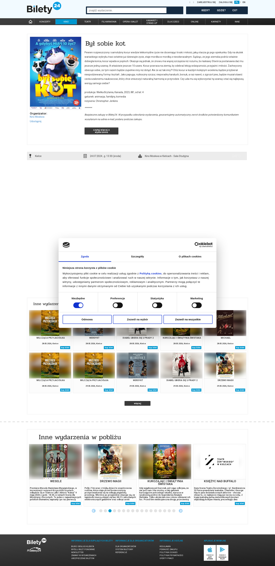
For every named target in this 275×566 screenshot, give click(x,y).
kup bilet (65, 347)
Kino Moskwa (37, 116)
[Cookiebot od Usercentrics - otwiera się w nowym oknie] (197, 244)
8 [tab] (133, 511)
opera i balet (130, 21)
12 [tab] (151, 511)
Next (181, 511)
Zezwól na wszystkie (188, 319)
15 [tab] (165, 511)
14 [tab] (160, 511)
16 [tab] (169, 511)
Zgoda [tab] (85, 256)
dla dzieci (173, 21)
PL (237, 2)
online (195, 21)
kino (66, 21)
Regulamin (165, 546)
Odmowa (87, 319)
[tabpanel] (55, 475)
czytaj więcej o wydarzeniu (101, 131)
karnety (216, 21)
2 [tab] (105, 511)
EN (244, 2)
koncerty (44, 21)
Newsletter (77, 552)
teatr (87, 21)
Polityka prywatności (171, 555)
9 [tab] (137, 511)
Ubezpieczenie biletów (82, 558)
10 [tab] (142, 511)
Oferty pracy (167, 558)
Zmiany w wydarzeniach (83, 555)
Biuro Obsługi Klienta (82, 546)
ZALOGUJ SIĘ (226, 2)
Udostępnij (35, 121)
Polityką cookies (151, 273)
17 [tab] (174, 511)
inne (237, 21)
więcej (137, 403)
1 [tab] (101, 511)
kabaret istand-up (151, 21)
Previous (94, 511)
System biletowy (124, 549)
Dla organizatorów (125, 546)
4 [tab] (114, 511)
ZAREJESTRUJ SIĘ (206, 2)
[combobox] (126, 10)
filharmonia (109, 21)
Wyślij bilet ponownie (83, 549)
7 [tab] (128, 511)
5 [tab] (119, 511)
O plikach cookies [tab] (190, 256)
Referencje (121, 552)
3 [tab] (110, 511)
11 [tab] (146, 511)
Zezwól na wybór (137, 319)
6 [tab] (124, 511)
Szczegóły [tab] (137, 256)
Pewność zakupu (168, 549)
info (236, 156)
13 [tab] (155, 511)
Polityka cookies (168, 552)
